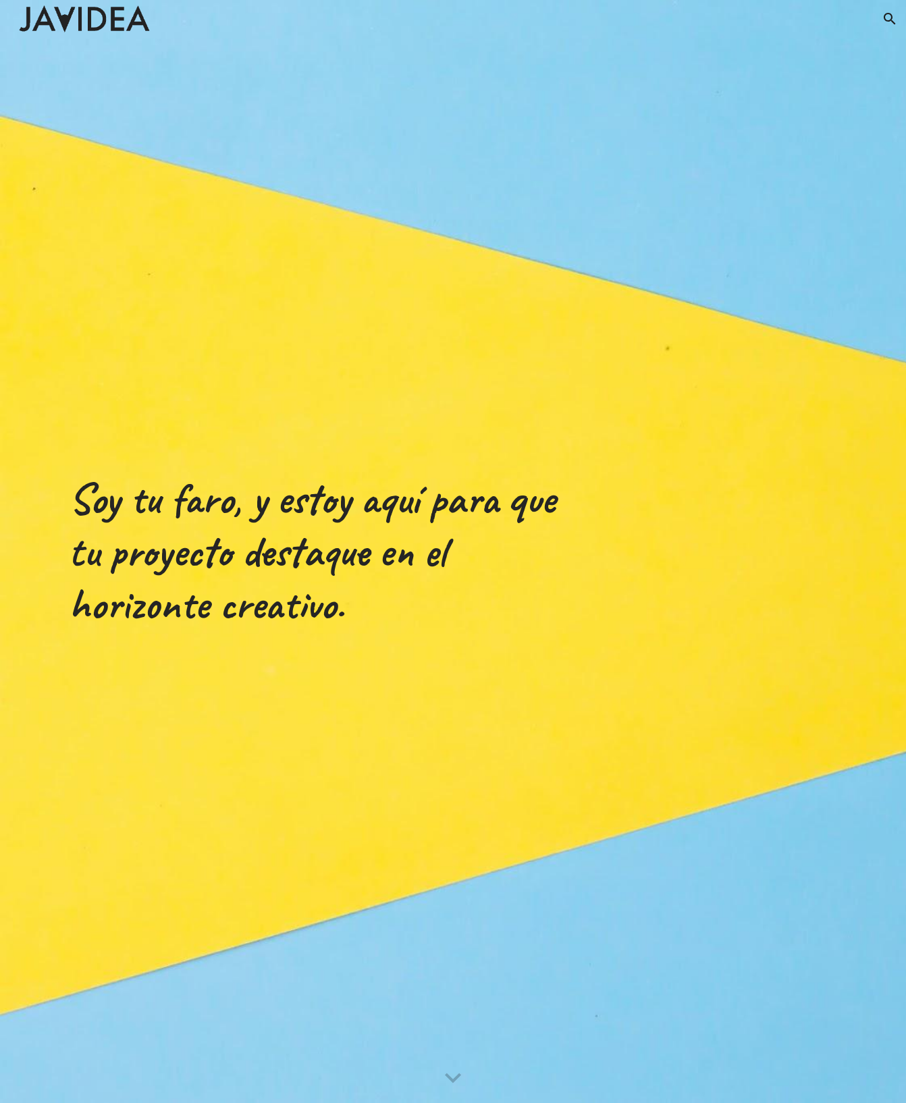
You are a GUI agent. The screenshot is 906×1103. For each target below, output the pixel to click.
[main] (320, 551)
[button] (890, 19)
